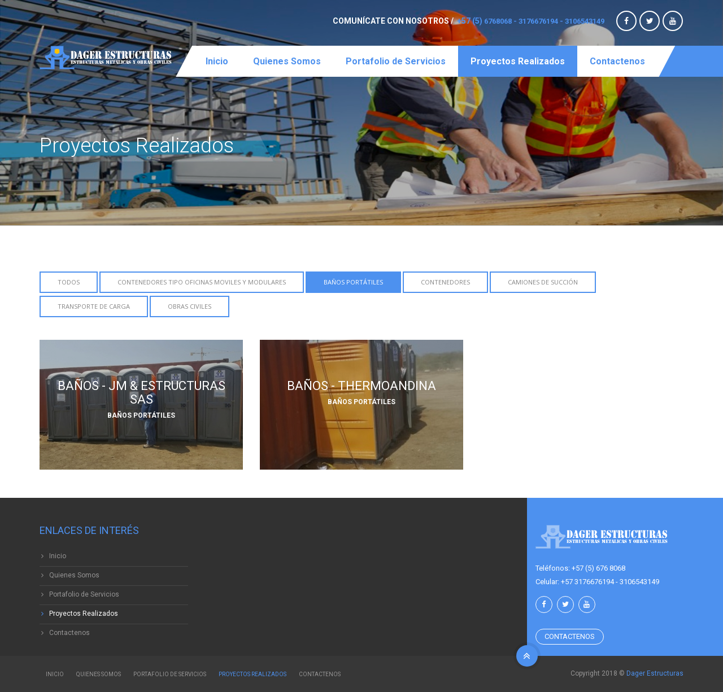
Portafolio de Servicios (396, 61)
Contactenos (617, 61)
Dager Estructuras (654, 673)
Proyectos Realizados (518, 61)
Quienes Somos (287, 61)
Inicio (217, 61)
